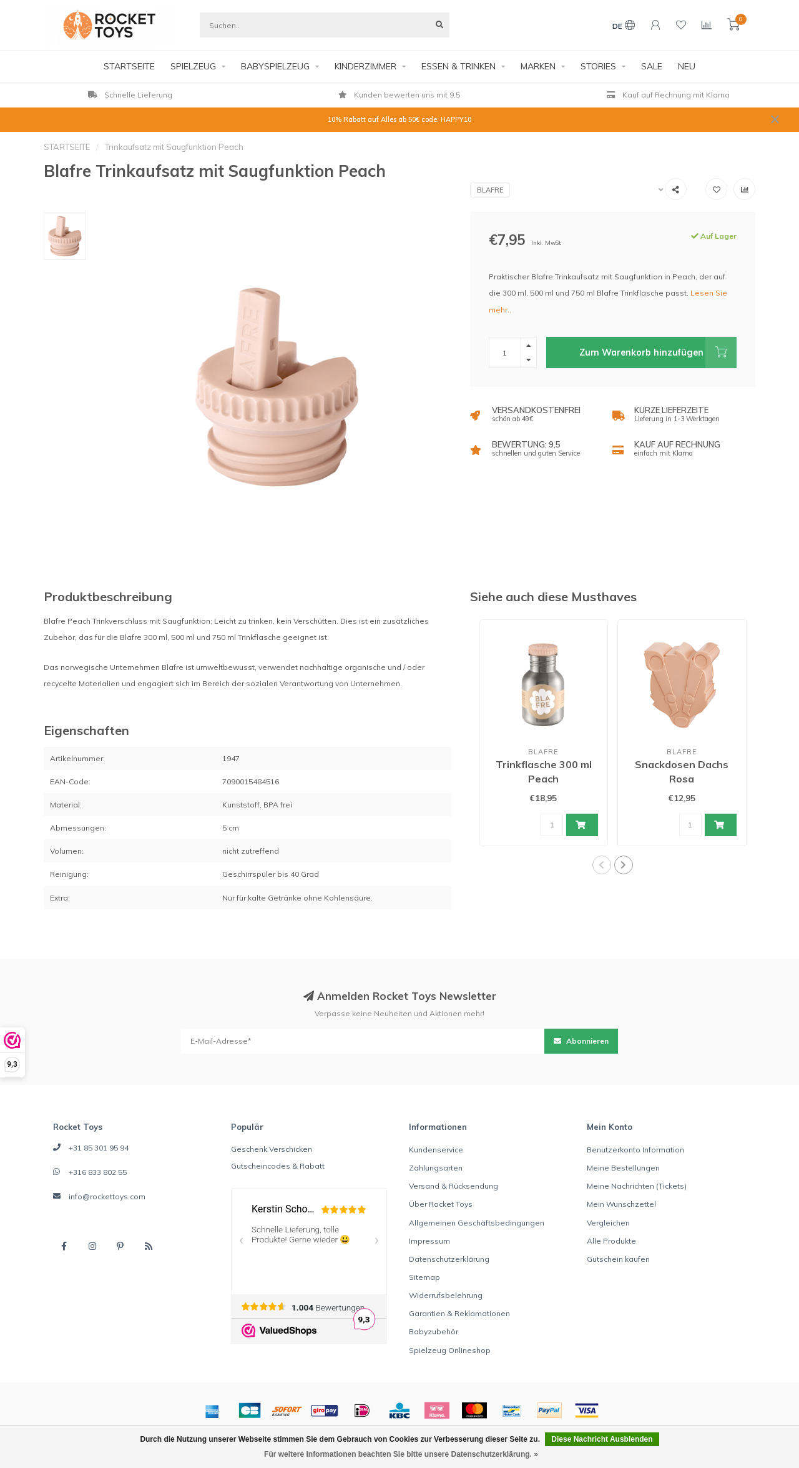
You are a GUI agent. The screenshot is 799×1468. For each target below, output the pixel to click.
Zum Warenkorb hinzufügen (658, 352)
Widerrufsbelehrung (446, 1295)
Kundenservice (436, 1149)
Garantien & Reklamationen (459, 1313)
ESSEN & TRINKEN (458, 66)
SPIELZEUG (193, 66)
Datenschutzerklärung (449, 1259)
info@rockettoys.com (107, 1196)
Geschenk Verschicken (271, 1149)
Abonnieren (581, 1041)
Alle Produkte (611, 1241)
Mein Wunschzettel (621, 1204)
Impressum (429, 1241)
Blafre (490, 190)
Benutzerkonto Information (635, 1149)
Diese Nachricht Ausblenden (601, 1439)
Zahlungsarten (436, 1167)
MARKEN (538, 66)
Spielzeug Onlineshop (450, 1350)
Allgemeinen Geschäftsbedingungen (476, 1222)
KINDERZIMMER (365, 66)
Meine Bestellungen (623, 1167)
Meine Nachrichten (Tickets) (637, 1186)
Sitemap (424, 1277)
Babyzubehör (433, 1331)
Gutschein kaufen (618, 1259)
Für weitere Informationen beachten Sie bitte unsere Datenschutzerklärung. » (401, 1454)
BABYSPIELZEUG (275, 66)
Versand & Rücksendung (453, 1186)
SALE (651, 66)
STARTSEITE (129, 66)
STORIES (598, 66)
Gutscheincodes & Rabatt (278, 1166)
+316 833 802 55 (98, 1172)
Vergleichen (608, 1222)
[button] (601, 865)
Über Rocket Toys (441, 1204)
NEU (686, 66)
